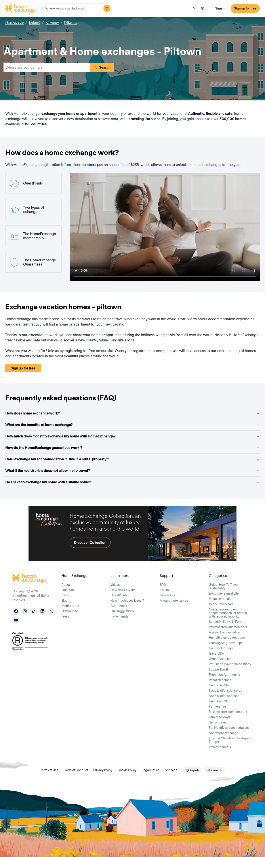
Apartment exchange (223, 733)
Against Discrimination (224, 632)
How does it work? (123, 590)
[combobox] (76, 8)
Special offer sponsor (224, 696)
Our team (68, 590)
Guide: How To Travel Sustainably (223, 586)
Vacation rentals (220, 599)
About (65, 584)
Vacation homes (220, 680)
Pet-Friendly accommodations (230, 664)
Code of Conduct (76, 770)
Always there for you (174, 600)
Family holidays (219, 717)
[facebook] (15, 611)
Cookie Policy (127, 770)
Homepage (14, 22)
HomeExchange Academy (227, 637)
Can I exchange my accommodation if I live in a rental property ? (132, 459)
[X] (51, 611)
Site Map (171, 770)
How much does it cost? (127, 600)
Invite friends (119, 616)
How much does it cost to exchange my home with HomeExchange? (132, 436)
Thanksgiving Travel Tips (226, 643)
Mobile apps (70, 606)
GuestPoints (119, 595)
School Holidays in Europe (227, 621)
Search (102, 67)
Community (69, 611)
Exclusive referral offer (224, 593)
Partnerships (218, 706)
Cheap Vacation (220, 659)
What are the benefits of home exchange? (132, 425)
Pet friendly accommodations (229, 727)
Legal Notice (151, 770)
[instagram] (24, 611)
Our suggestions (122, 611)
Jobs (64, 595)
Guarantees (119, 606)
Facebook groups (221, 648)
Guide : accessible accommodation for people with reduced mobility (228, 613)
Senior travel (217, 722)
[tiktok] (33, 611)
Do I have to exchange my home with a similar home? (132, 482)
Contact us (167, 595)
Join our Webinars (221, 604)
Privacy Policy (102, 770)
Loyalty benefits (220, 747)
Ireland (34, 22)
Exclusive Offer (219, 685)
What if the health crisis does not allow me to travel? (132, 471)
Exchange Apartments (224, 674)
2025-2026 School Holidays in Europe (230, 740)
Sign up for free (245, 8)
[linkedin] (42, 611)
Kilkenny (52, 22)
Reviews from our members (228, 627)
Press (65, 616)
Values (115, 584)
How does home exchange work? (132, 413)
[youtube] (15, 619)
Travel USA (216, 653)
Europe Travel (218, 669)
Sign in (220, 8)
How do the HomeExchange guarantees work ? (132, 448)
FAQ (163, 584)
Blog (64, 600)
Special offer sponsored (225, 690)
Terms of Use (49, 770)
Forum (164, 590)
